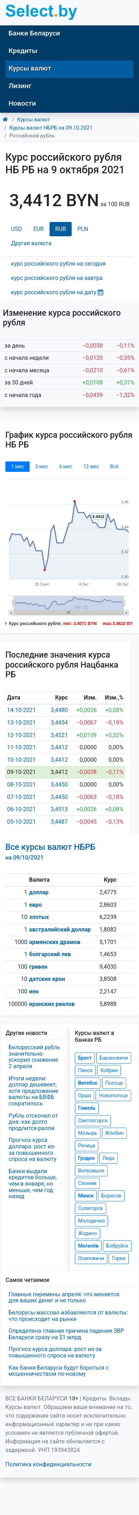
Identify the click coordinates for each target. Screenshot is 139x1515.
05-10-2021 (21, 821)
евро (35, 904)
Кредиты (23, 51)
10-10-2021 (21, 759)
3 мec (41, 466)
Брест (85, 1058)
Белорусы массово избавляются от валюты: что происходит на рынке (68, 1315)
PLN (82, 229)
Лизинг (20, 86)
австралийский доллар (60, 929)
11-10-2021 (21, 747)
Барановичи (113, 1058)
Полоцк (114, 1083)
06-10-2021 (21, 809)
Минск (85, 1196)
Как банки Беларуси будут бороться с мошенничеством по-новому (59, 1371)
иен (34, 991)
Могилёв (88, 1246)
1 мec (17, 466)
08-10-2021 (21, 784)
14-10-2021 (21, 710)
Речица (86, 1145)
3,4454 (59, 722)
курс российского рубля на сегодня (58, 263)
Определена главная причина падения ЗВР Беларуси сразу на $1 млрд (66, 1334)
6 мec (65, 466)
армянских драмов (55, 942)
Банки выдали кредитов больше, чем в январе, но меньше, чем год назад (33, 1184)
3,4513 (59, 809)
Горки (118, 1258)
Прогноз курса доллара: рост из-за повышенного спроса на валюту (32, 1149)
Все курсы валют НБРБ (50, 851)
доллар (39, 892)
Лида (108, 1158)
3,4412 (59, 747)
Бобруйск (117, 1246)
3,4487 (59, 821)
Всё (114, 466)
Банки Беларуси (34, 33)
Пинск (85, 1070)
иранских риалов (52, 1004)
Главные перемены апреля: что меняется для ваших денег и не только (64, 1297)
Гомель (87, 1108)
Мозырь (87, 1133)
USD (16, 229)
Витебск (87, 1083)
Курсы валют (30, 68)
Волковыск (91, 1170)
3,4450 (59, 784)
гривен (38, 966)
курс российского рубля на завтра (57, 278)
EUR (38, 229)
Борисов (111, 1196)
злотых (39, 917)
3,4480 (59, 710)
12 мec (91, 466)
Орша (84, 1095)
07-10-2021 (21, 797)
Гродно (86, 1158)
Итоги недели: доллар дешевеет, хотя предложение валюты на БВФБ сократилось (33, 1091)
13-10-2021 (21, 722)
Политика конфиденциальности (48, 1464)
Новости (22, 103)
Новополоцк (113, 1095)
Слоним (87, 1183)
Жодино (87, 1233)
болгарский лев (50, 954)
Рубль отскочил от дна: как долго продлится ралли (33, 1122)
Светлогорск (93, 1120)
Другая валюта (31, 243)
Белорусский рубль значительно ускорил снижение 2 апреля (34, 1057)
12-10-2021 (21, 735)
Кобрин (109, 1070)
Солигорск (90, 1208)
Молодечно (91, 1221)
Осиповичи (91, 1258)
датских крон (47, 979)
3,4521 (59, 735)
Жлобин (114, 1133)
